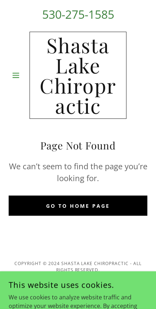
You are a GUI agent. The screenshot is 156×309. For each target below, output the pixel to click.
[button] (19, 75)
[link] (78, 75)
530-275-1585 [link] (78, 14)
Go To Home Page (78, 205)
